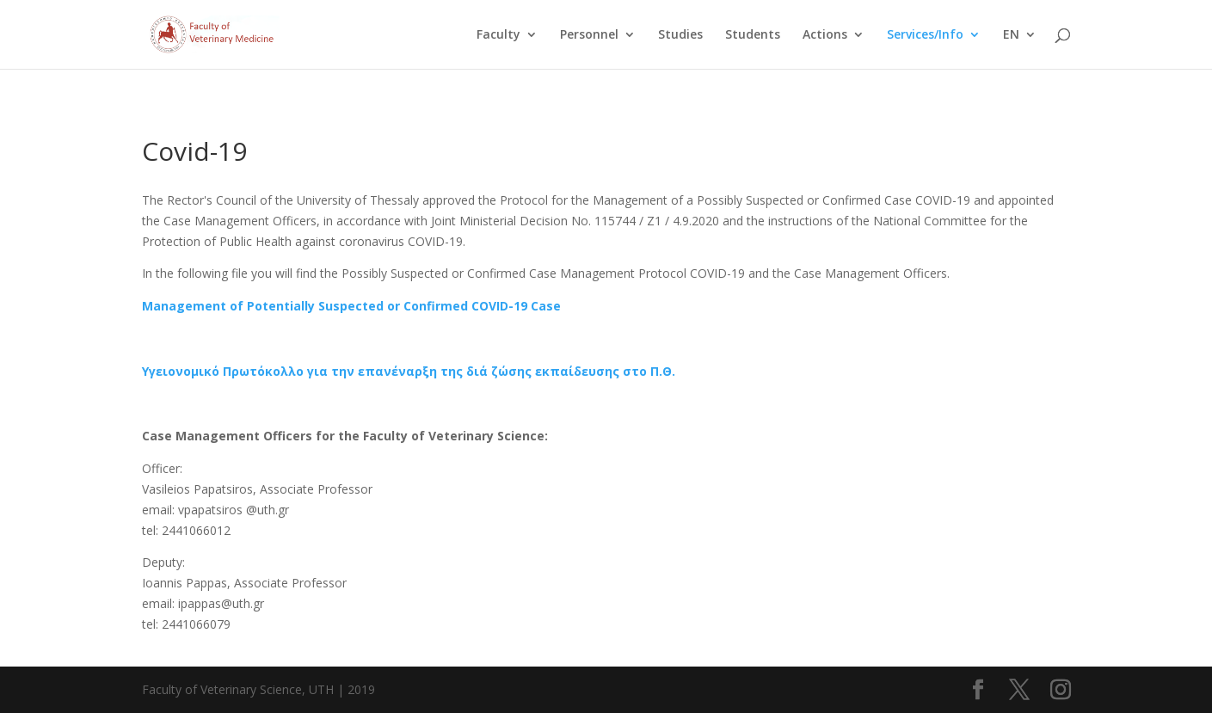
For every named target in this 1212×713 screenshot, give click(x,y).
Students (752, 35)
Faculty (498, 35)
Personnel (589, 35)
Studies (680, 35)
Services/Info (925, 35)
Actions (825, 35)
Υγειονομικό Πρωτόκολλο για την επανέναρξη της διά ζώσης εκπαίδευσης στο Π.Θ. (408, 371)
